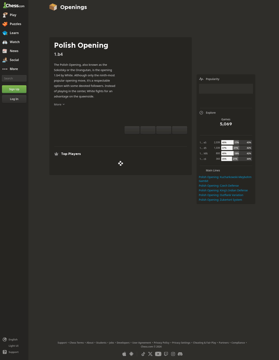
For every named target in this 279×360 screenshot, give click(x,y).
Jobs (111, 342)
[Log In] (14, 99)
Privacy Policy (161, 342)
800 (218, 153)
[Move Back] (163, 130)
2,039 (217, 142)
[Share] (168, 139)
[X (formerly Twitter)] (150, 354)
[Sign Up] (14, 89)
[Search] (14, 78)
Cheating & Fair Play (204, 342)
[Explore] (156, 139)
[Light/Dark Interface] (14, 346)
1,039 (217, 147)
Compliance (238, 342)
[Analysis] (149, 139)
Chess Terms (77, 342)
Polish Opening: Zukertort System (220, 200)
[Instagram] (173, 354)
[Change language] (14, 339)
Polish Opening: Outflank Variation (221, 195)
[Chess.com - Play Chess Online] (14, 6)
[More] (14, 69)
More (59, 104)
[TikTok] (143, 354)
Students (101, 342)
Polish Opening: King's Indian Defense (223, 190)
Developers (123, 342)
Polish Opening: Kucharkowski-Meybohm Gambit (225, 179)
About (90, 342)
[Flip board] (132, 130)
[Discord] (180, 354)
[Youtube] (158, 354)
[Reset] (147, 130)
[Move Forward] (179, 130)
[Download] (162, 139)
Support (62, 342)
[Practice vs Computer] (143, 139)
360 (218, 158)
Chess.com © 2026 (151, 346)
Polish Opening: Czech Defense (219, 185)
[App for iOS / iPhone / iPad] (124, 354)
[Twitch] (166, 354)
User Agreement (141, 342)
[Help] (14, 352)
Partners (224, 342)
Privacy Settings (181, 342)
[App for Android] (131, 354)
